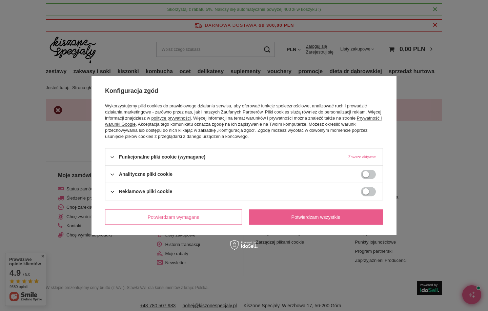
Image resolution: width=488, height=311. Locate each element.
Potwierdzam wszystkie (316, 217)
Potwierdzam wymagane (174, 217)
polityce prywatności (171, 118)
